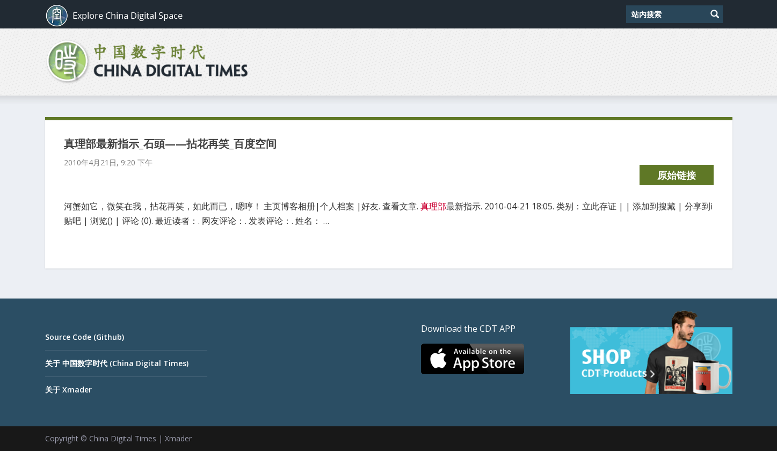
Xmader (178, 438)
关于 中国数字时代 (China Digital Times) (116, 363)
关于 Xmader (68, 389)
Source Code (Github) (84, 337)
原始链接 (676, 175)
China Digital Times (122, 438)
